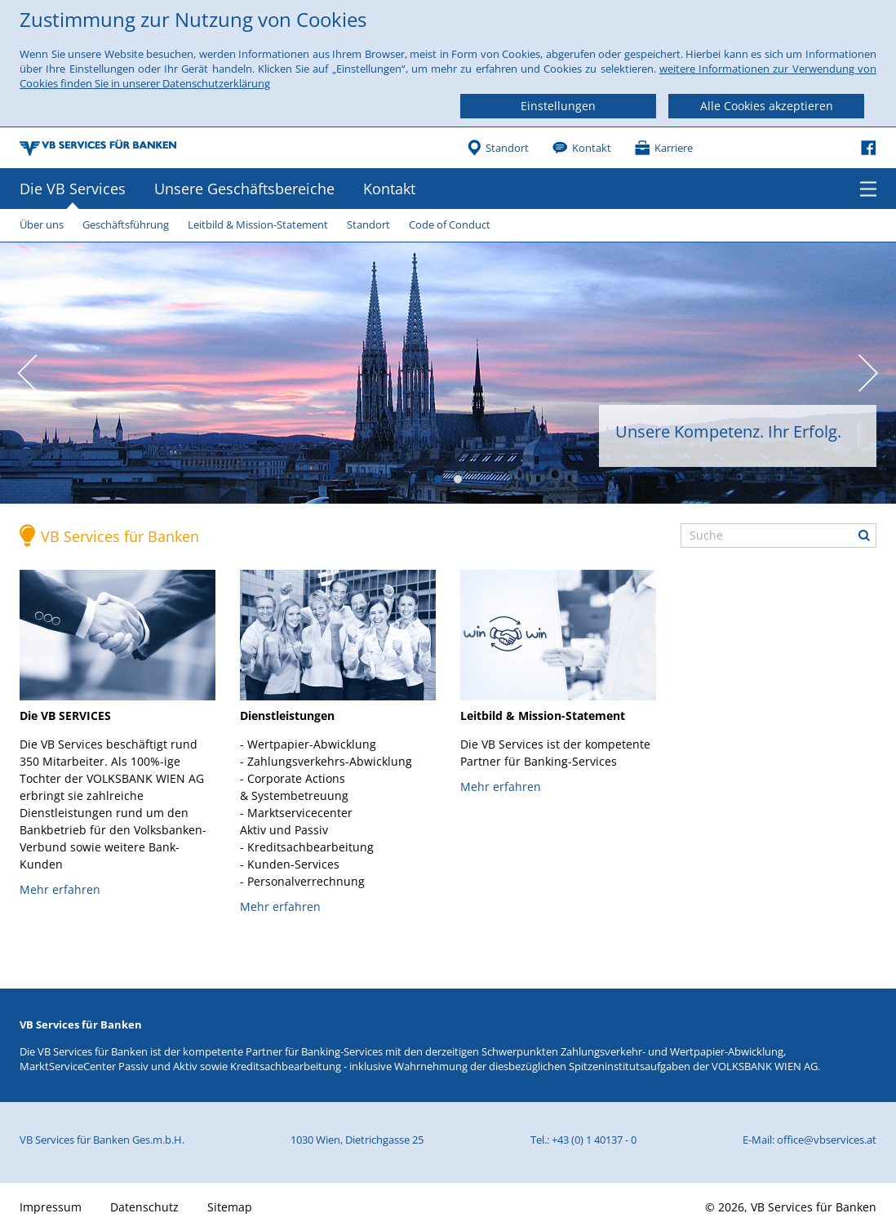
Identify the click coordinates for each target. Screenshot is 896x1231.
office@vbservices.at (826, 1139)
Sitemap (229, 1207)
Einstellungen (558, 105)
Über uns (42, 224)
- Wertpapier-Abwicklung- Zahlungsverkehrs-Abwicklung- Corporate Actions (326, 812)
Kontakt (591, 147)
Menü (868, 188)
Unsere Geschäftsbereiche (244, 188)
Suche (864, 535)
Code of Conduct (449, 224)
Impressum (51, 1207)
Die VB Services (73, 188)
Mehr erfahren (60, 889)
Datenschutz (144, 1207)
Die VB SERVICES (65, 715)
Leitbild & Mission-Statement (258, 224)
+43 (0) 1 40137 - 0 (594, 1139)
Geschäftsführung (125, 224)
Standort (507, 147)
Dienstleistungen (287, 715)
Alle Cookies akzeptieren (766, 105)
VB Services (98, 147)
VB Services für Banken (120, 536)
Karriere (673, 147)
